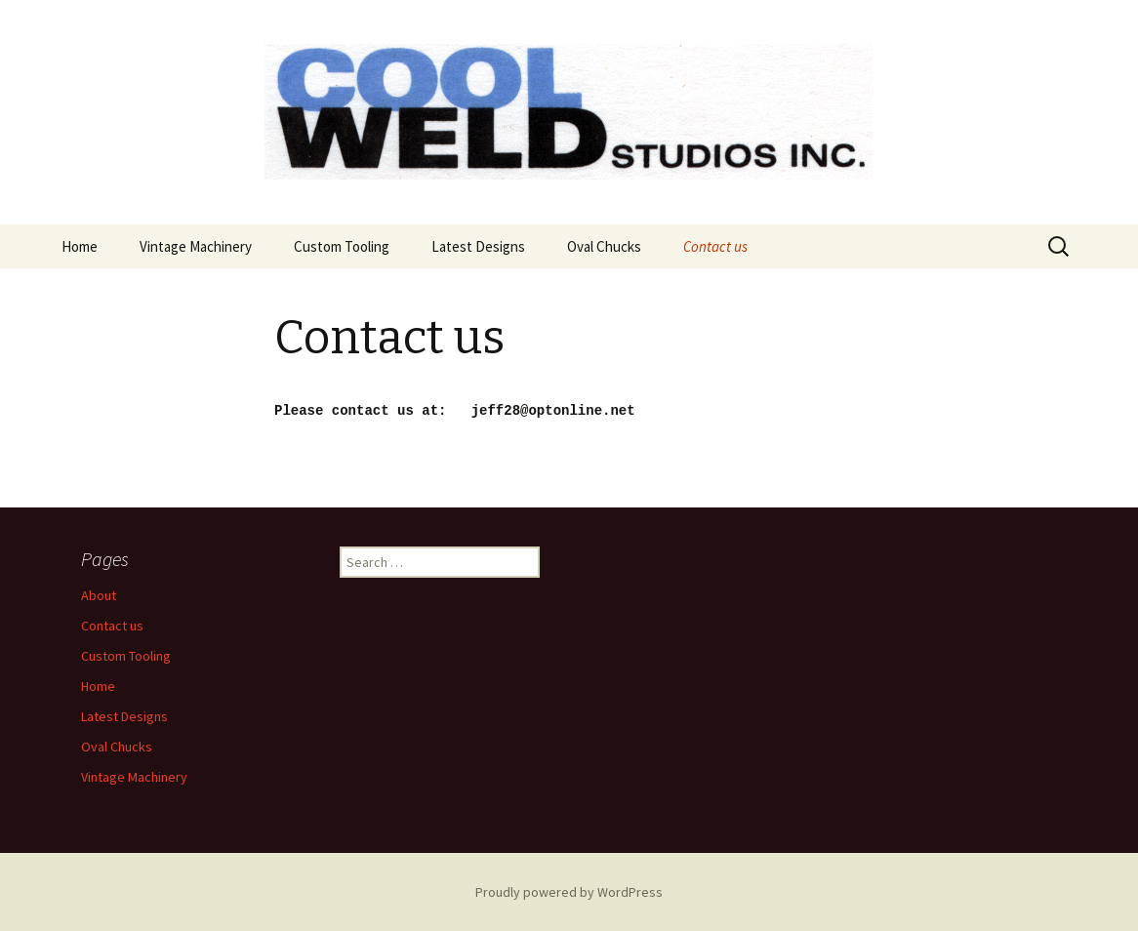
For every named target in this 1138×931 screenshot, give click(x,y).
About (98, 594)
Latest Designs (478, 246)
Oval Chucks (604, 246)
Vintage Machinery (196, 246)
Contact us (715, 246)
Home (79, 246)
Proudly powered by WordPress (569, 891)
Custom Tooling (341, 246)
